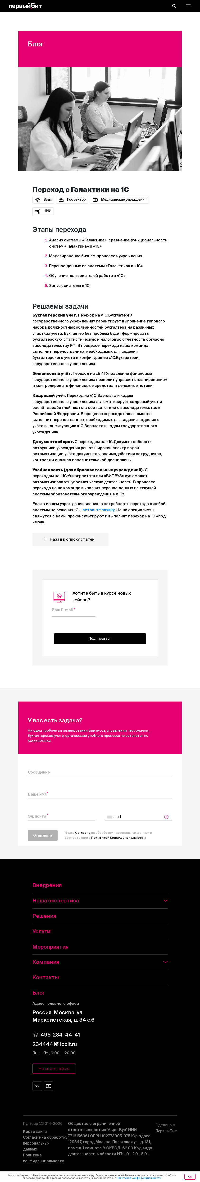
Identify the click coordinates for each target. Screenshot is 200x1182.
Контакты (45, 977)
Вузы (43, 200)
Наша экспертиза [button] (100, 900)
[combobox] (110, 817)
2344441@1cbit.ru (54, 1044)
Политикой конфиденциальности (139, 1178)
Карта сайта (35, 1132)
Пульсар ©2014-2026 (43, 1124)
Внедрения (47, 885)
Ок (189, 1176)
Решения (44, 916)
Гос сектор (72, 200)
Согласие (82, 833)
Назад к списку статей (68, 539)
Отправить (42, 836)
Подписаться (100, 639)
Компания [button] (100, 962)
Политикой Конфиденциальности (118, 838)
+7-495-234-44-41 (56, 1035)
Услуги (41, 931)
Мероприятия (50, 947)
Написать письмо (54, 1069)
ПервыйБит (166, 1127)
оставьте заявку (98, 510)
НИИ (43, 211)
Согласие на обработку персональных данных (45, 1144)
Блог (38, 993)
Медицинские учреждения (119, 200)
